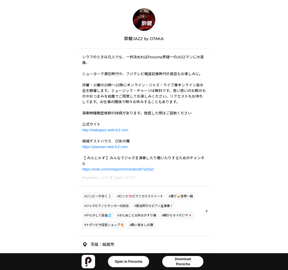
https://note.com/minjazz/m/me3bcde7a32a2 (118, 169)
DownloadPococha (183, 261)
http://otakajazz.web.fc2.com (105, 130)
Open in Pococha (128, 262)
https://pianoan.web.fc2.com (105, 147)
